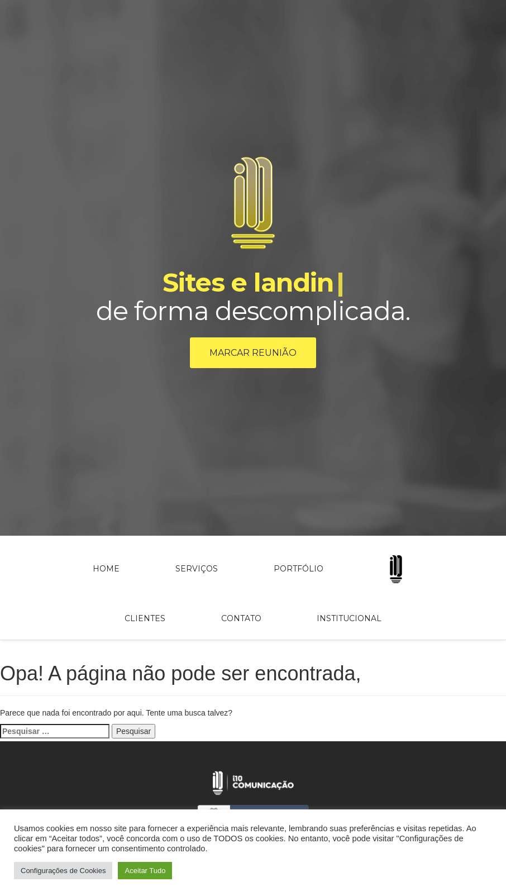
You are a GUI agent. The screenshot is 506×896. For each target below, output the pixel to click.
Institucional (349, 618)
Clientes (145, 618)
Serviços (196, 569)
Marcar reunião (253, 352)
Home (106, 569)
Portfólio (298, 569)
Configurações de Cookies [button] (63, 870)
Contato (241, 618)
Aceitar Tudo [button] (145, 870)
